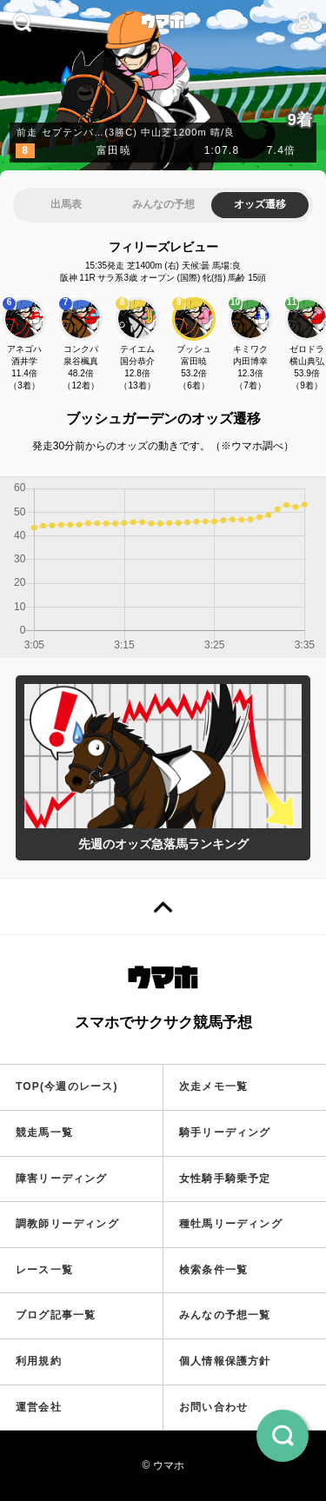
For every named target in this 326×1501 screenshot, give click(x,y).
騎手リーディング (225, 1132)
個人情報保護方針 (225, 1361)
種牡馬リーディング (231, 1224)
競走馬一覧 (44, 1132)
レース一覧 (44, 1270)
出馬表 (66, 204)
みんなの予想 (163, 204)
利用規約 (39, 1361)
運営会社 (39, 1407)
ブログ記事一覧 (56, 1315)
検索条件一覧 (213, 1270)
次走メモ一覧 (213, 1086)
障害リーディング (62, 1178)
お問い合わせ (213, 1407)
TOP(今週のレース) (67, 1086)
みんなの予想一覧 (225, 1315)
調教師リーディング (67, 1224)
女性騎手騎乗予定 (225, 1178)
